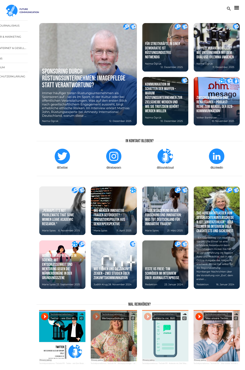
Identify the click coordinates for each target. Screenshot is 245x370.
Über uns (12, 60)
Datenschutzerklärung (24, 78)
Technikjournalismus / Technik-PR (66, 363)
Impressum (14, 69)
